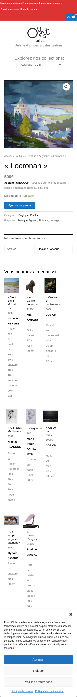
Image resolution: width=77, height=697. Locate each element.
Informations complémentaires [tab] (24, 238)
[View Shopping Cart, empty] (71, 17)
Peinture (31, 156)
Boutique (20, 156)
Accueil (8, 156)
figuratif (33, 220)
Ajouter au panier (19, 205)
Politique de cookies (22, 691)
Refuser (38, 670)
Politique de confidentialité (49, 691)
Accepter (38, 659)
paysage (54, 220)
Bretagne (22, 220)
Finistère (43, 220)
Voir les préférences (38, 682)
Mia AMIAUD (33, 320)
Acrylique (44, 156)
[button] (71, 614)
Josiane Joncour (48, 248)
